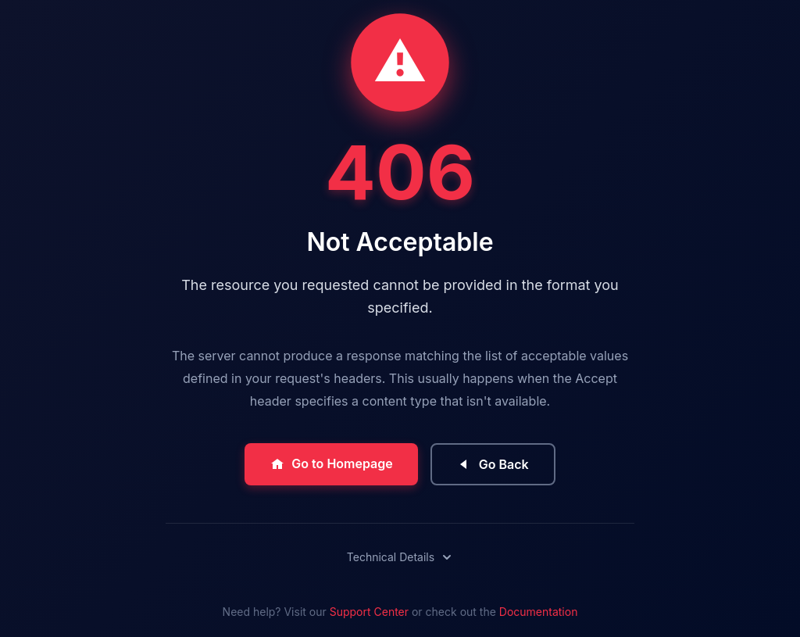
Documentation (538, 611)
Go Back (493, 464)
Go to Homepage (331, 464)
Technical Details (400, 557)
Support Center (369, 611)
